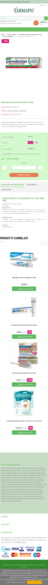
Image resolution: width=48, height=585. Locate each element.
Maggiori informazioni (13, 185)
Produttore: (5, 114)
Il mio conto (5, 524)
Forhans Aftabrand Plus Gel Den (24, 373)
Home (3, 34)
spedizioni (6, 190)
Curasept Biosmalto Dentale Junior (24, 325)
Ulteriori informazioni (18, 582)
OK (34, 582)
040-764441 (3, 2)
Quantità (24, 163)
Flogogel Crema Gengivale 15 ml (24, 277)
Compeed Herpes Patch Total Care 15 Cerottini (24, 421)
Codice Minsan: (6, 107)
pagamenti (32, 185)
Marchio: (4, 111)
